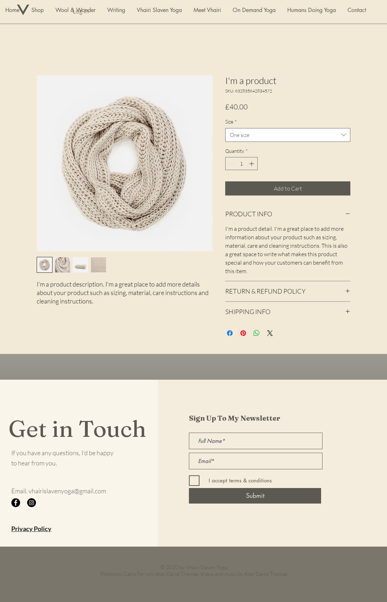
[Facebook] (15, 502)
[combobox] (287, 135)
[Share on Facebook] (230, 333)
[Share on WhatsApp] (256, 333)
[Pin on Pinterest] (243, 333)
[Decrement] (230, 163)
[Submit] (255, 496)
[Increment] (252, 163)
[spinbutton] (241, 163)
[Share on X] (270, 333)
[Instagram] (31, 502)
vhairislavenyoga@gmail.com (67, 491)
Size (231, 122)
